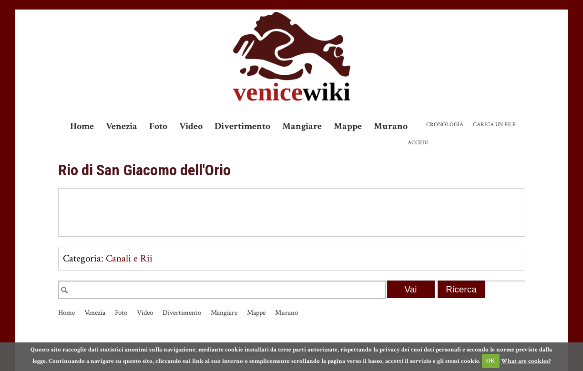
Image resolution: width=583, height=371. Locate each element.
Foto (158, 126)
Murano (391, 126)
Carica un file (494, 124)
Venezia (121, 126)
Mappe (348, 126)
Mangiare (302, 126)
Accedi (418, 142)
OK (490, 361)
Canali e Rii (129, 258)
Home (82, 126)
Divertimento (242, 126)
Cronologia (444, 124)
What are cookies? (526, 361)
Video (191, 126)
